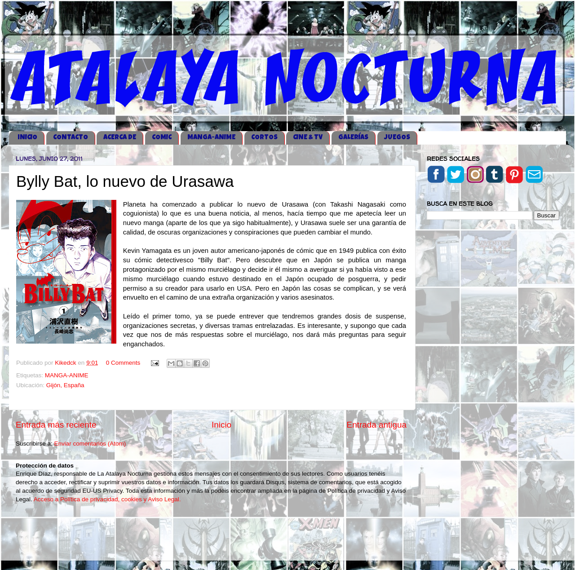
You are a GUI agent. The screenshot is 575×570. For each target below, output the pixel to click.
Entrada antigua (377, 424)
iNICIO (27, 137)
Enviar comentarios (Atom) (90, 443)
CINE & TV (308, 137)
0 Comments (123, 362)
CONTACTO (70, 137)
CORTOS (264, 137)
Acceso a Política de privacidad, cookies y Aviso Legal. (107, 499)
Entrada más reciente (56, 424)
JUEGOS (397, 137)
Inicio (221, 424)
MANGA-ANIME (211, 137)
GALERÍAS (353, 137)
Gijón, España (65, 385)
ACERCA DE (119, 137)
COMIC (162, 137)
